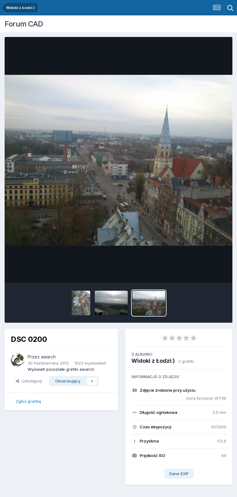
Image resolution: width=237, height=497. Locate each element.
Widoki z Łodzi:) (153, 361)
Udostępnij (29, 380)
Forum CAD (24, 23)
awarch (48, 356)
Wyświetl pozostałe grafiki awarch (61, 369)
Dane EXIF (179, 473)
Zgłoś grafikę (28, 401)
